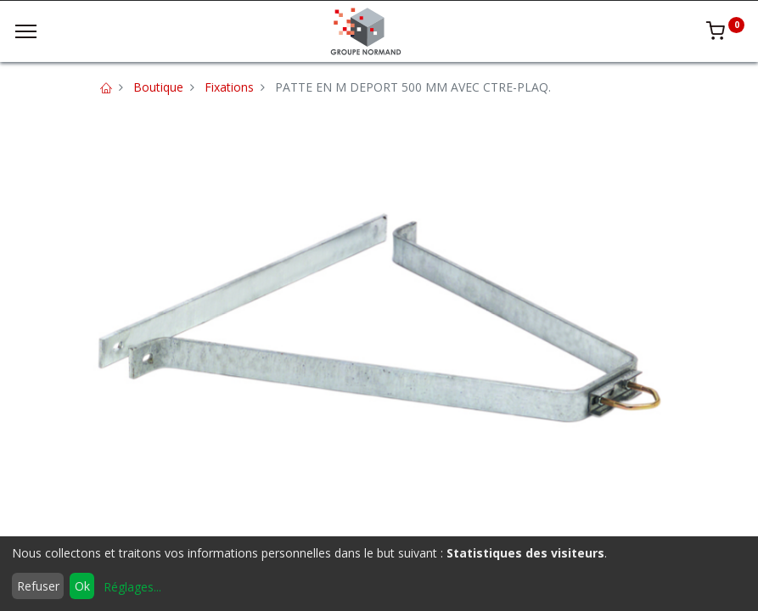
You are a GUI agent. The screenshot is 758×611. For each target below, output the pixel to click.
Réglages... (132, 587)
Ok (82, 586)
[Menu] (26, 31)
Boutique (158, 87)
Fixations (229, 87)
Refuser (38, 586)
